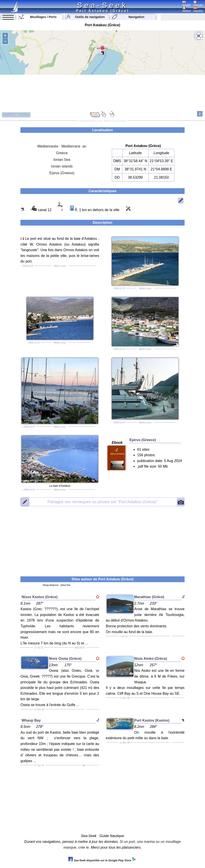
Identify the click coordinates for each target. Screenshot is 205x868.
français (198, 4)
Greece (61, 153)
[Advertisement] (103, 538)
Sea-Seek (102, 5)
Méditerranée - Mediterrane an (61, 146)
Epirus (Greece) (61, 173)
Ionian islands (62, 166)
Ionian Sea (61, 159)
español (198, 9)
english (186, 4)
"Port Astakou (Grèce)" (102, 502)
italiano (186, 9)
